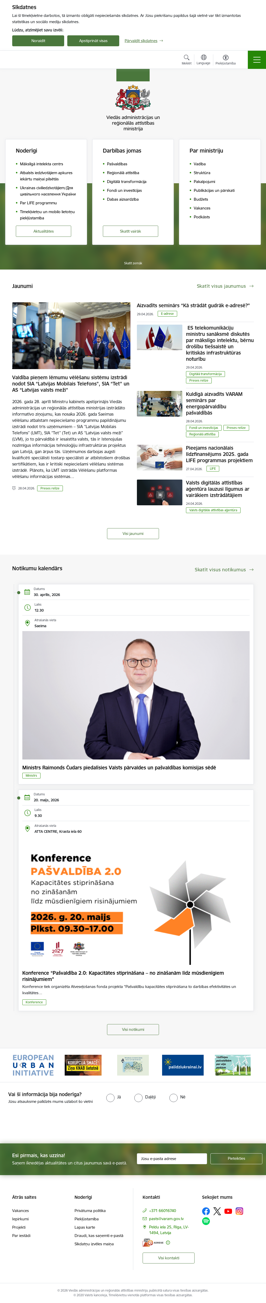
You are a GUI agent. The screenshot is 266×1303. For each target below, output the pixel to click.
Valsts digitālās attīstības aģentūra (213, 510)
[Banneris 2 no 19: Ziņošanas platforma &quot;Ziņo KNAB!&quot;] (83, 1064)
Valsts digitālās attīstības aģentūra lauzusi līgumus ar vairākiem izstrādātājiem (217, 489)
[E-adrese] (153, 1242)
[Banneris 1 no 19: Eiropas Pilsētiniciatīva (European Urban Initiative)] (33, 1064)
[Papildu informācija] (168, 1243)
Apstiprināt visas (93, 40)
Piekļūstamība (87, 1218)
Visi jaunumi (133, 533)
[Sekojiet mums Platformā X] (217, 1211)
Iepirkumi (20, 1218)
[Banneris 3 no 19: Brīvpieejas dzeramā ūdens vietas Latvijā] (133, 1064)
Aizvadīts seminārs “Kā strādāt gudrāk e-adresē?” (193, 305)
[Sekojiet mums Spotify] (206, 1221)
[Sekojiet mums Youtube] (228, 1211)
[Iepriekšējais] (20, 1065)
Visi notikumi (133, 1029)
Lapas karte (85, 1227)
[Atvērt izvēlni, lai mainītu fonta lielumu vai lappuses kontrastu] (225, 60)
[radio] (113, 1097)
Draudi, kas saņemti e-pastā (99, 1235)
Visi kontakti (168, 1257)
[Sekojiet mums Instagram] (239, 1211)
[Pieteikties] (236, 1158)
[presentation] (43, 1124)
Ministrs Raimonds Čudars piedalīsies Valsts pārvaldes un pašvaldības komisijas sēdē (119, 767)
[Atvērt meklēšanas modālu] (186, 60)
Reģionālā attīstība (202, 434)
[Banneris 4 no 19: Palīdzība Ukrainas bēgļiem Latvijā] (183, 1064)
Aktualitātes (44, 231)
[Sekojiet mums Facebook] (206, 1211)
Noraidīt (38, 40)
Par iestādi (21, 1235)
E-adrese (167, 314)
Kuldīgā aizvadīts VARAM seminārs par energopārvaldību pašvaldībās (214, 403)
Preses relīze (50, 488)
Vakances (20, 1210)
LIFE (213, 468)
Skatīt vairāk (130, 231)
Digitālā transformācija (205, 374)
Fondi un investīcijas (203, 428)
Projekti (18, 1227)
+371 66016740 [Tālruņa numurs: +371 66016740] (162, 1210)
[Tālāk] (245, 1065)
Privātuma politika (90, 1210)
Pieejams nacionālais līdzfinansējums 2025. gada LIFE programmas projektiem (219, 454)
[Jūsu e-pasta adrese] (172, 1158)
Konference (34, 1002)
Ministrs (31, 775)
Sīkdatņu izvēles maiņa (94, 1243)
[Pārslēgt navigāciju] (257, 60)
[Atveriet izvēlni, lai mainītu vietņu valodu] (203, 60)
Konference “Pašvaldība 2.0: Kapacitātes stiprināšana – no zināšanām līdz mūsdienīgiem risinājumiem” (123, 976)
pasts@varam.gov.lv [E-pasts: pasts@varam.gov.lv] (166, 1218)
